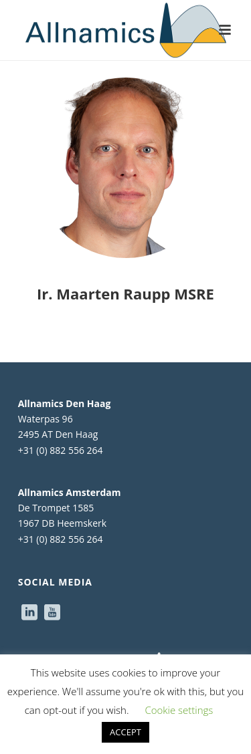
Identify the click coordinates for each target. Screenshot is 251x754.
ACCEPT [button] (125, 732)
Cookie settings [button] (179, 710)
